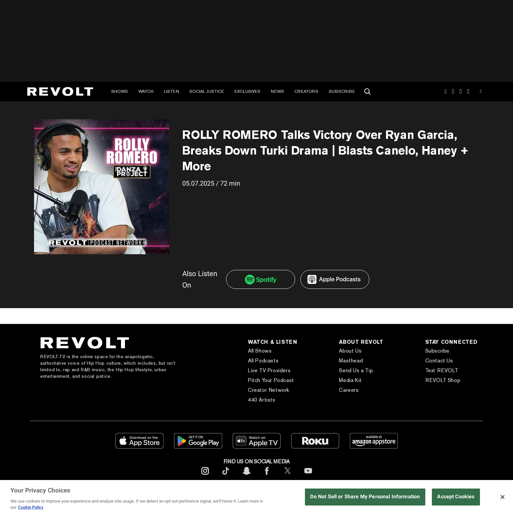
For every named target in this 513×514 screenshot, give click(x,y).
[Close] (502, 497)
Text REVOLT (441, 370)
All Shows (260, 350)
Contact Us (439, 360)
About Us (350, 350)
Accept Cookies (455, 496)
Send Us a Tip (356, 370)
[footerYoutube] (308, 476)
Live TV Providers (269, 370)
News (277, 91)
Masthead (351, 360)
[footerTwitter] (287, 476)
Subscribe (342, 91)
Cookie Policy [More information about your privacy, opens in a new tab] (31, 507)
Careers (349, 390)
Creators (306, 91)
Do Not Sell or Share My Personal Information (365, 496)
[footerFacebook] (267, 476)
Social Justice (206, 91)
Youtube (481, 92)
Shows (119, 91)
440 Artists (261, 399)
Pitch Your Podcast (271, 380)
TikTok (453, 91)
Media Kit (350, 380)
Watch (145, 91)
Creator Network (268, 390)
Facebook (468, 91)
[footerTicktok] (226, 476)
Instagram (446, 91)
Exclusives (247, 91)
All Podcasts (263, 360)
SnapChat (461, 91)
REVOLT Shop (443, 380)
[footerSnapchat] (246, 476)
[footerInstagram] (205, 476)
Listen (171, 91)
